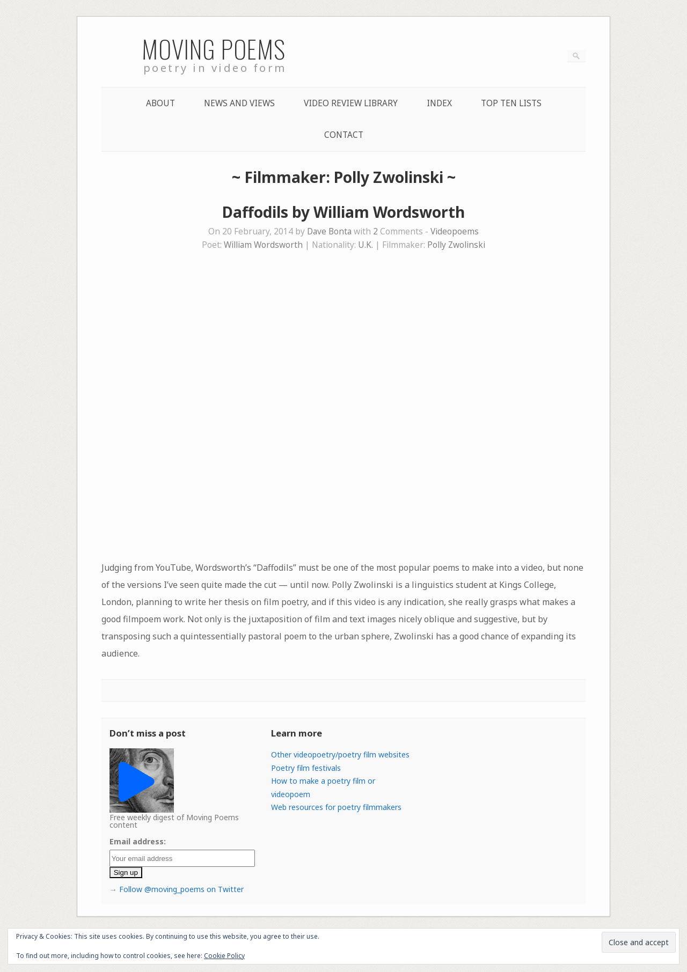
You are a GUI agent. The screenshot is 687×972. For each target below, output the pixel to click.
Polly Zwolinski (456, 245)
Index (439, 103)
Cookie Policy (224, 955)
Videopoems (454, 231)
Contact (343, 135)
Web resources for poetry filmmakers (336, 807)
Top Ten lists (511, 103)
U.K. (365, 245)
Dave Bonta (329, 231)
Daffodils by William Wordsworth (343, 212)
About (160, 103)
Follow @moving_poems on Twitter (181, 889)
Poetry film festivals (306, 768)
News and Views (239, 103)
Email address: (137, 841)
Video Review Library (351, 103)
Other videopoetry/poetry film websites (340, 754)
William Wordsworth (263, 245)
